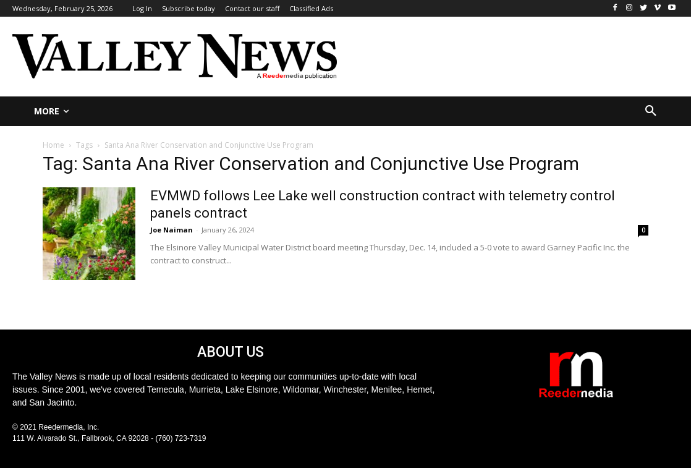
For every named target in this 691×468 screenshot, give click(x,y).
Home (53, 145)
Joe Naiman (171, 229)
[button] (651, 111)
